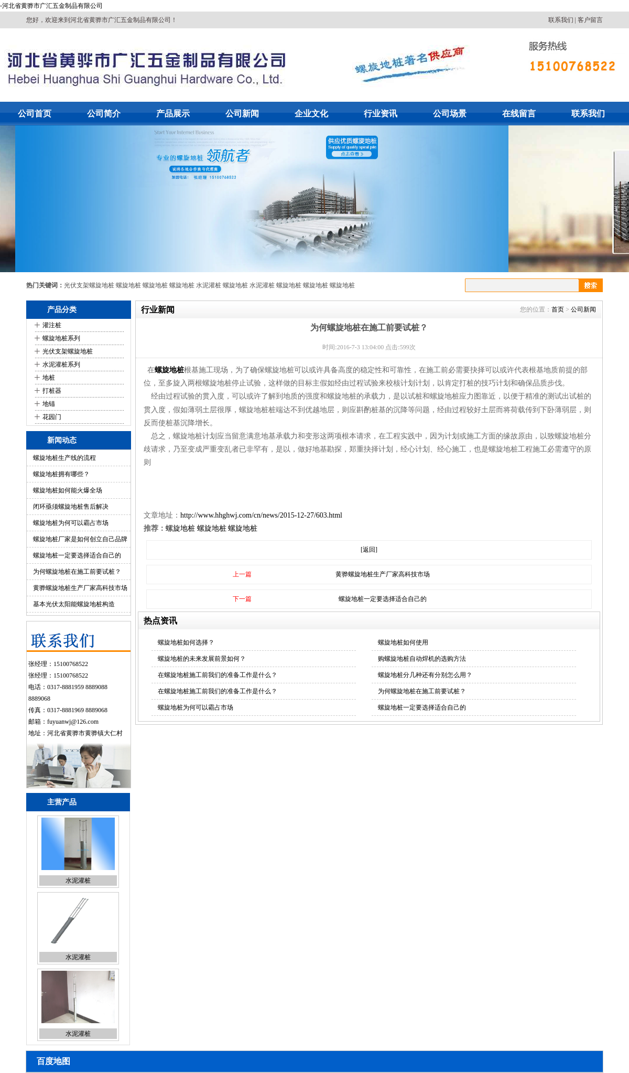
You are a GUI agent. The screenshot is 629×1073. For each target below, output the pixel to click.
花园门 (51, 417)
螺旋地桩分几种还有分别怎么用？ (425, 675)
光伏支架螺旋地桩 (89, 285)
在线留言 (519, 113)
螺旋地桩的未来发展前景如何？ (202, 658)
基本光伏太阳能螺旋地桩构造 (74, 604)
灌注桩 (51, 325)
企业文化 (311, 113)
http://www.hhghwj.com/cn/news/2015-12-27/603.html (261, 515)
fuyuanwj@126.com (73, 721)
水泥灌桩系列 (61, 364)
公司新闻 (242, 113)
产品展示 (173, 113)
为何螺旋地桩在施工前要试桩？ (77, 571)
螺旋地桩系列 (61, 338)
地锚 (48, 403)
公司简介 (104, 113)
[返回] (369, 549)
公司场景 (450, 113)
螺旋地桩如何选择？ (186, 642)
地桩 (48, 377)
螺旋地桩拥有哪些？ (61, 474)
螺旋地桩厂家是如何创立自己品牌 (80, 539)
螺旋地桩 (128, 285)
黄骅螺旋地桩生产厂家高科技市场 (80, 588)
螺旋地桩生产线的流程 (64, 458)
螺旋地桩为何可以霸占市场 (71, 523)
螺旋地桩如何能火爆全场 (67, 490)
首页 (557, 309)
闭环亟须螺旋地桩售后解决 (71, 506)
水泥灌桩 (208, 285)
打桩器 (51, 390)
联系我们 (560, 20)
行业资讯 (380, 113)
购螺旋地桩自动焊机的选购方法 (422, 658)
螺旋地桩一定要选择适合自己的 (77, 555)
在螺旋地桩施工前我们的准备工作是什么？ (217, 675)
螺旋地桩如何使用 (403, 642)
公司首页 (34, 113)
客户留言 (590, 20)
